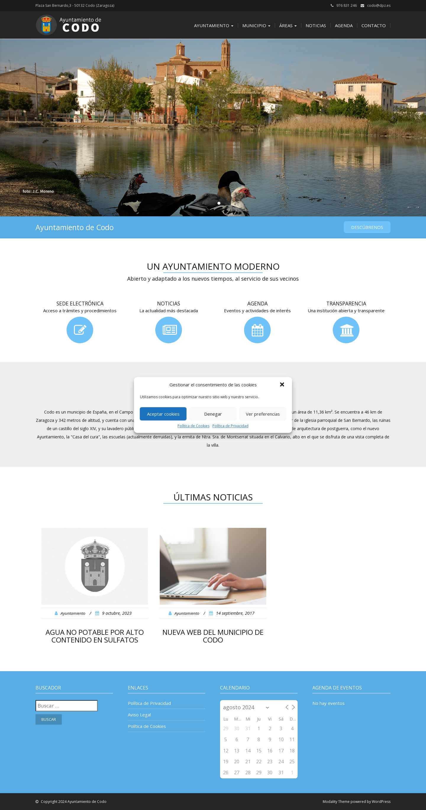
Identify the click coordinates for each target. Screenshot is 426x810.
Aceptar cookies (163, 414)
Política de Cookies (193, 425)
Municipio (256, 25)
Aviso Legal (139, 715)
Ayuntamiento (213, 25)
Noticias (316, 25)
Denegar (213, 414)
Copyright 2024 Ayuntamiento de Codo (73, 801)
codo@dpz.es (378, 5)
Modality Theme (336, 801)
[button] (282, 384)
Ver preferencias (263, 414)
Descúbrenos (367, 227)
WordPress (381, 801)
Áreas (288, 25)
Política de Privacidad (230, 425)
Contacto (374, 25)
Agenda (344, 25)
